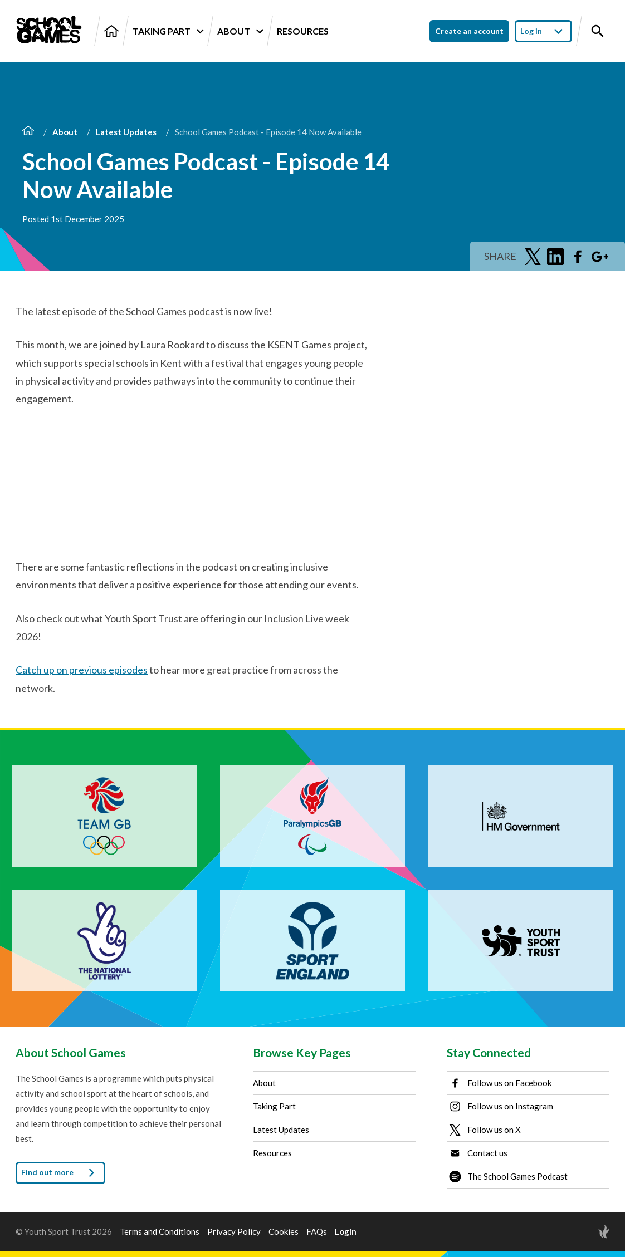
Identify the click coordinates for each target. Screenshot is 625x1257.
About (240, 31)
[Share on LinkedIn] (555, 256)
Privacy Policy (234, 1231)
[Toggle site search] (597, 31)
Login (346, 1231)
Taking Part (168, 31)
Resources (303, 31)
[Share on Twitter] (533, 256)
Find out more (60, 1173)
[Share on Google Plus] (600, 256)
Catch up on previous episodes (82, 670)
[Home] (111, 31)
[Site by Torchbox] (581, 1232)
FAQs (316, 1231)
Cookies (283, 1231)
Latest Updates (126, 132)
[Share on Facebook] (578, 256)
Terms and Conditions (159, 1231)
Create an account (469, 31)
